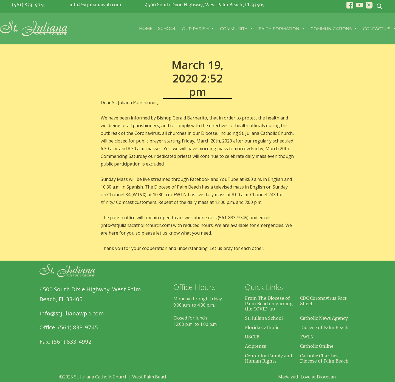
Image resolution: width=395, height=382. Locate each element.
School (167, 28)
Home (146, 28)
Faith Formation (282, 28)
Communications (334, 28)
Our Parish (198, 28)
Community (236, 28)
